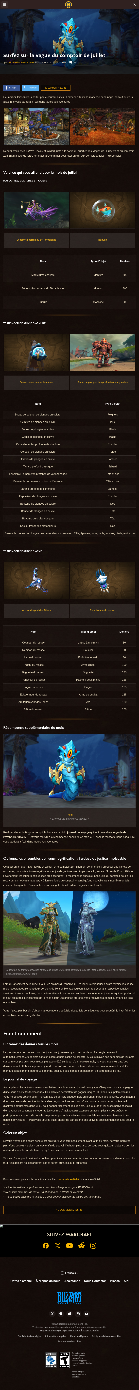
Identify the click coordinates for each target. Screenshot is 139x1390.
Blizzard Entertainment (22, 62)
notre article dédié (68, 1179)
